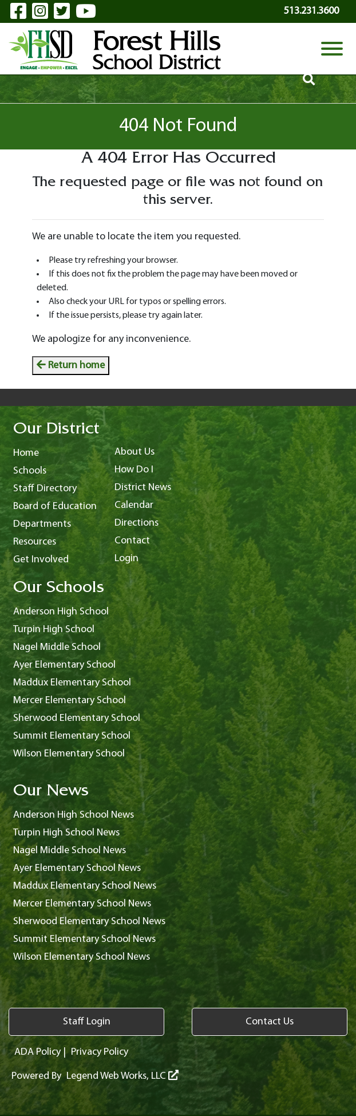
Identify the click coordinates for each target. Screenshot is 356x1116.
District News (142, 487)
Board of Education (55, 506)
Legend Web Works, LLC (122, 1076)
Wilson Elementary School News (81, 957)
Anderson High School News (73, 815)
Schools (29, 471)
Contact (132, 540)
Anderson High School (61, 611)
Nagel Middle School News (69, 850)
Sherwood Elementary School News (89, 921)
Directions (136, 523)
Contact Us (270, 1021)
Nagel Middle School (57, 647)
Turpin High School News (66, 832)
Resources (34, 542)
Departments (42, 524)
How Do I (133, 469)
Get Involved (41, 559)
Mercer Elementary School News (82, 903)
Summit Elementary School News (84, 939)
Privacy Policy (99, 1052)
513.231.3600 (311, 11)
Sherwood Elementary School (76, 718)
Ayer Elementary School (64, 665)
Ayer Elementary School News (77, 868)
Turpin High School (53, 629)
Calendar (133, 505)
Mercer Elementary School (69, 700)
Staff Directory (45, 488)
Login (126, 558)
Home (26, 453)
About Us (134, 452)
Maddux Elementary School (72, 682)
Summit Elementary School (71, 736)
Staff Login (86, 1021)
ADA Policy (37, 1052)
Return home (71, 365)
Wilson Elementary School (69, 753)
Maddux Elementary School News (84, 886)
